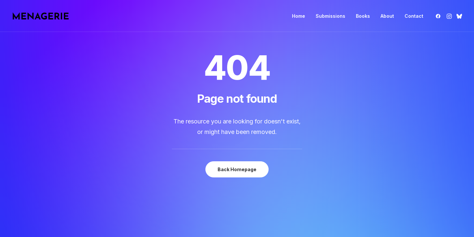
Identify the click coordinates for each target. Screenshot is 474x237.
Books (363, 16)
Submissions (330, 16)
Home (298, 16)
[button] (439, 16)
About (387, 16)
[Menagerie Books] (40, 16)
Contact (414, 16)
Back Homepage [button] (237, 169)
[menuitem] (298, 16)
